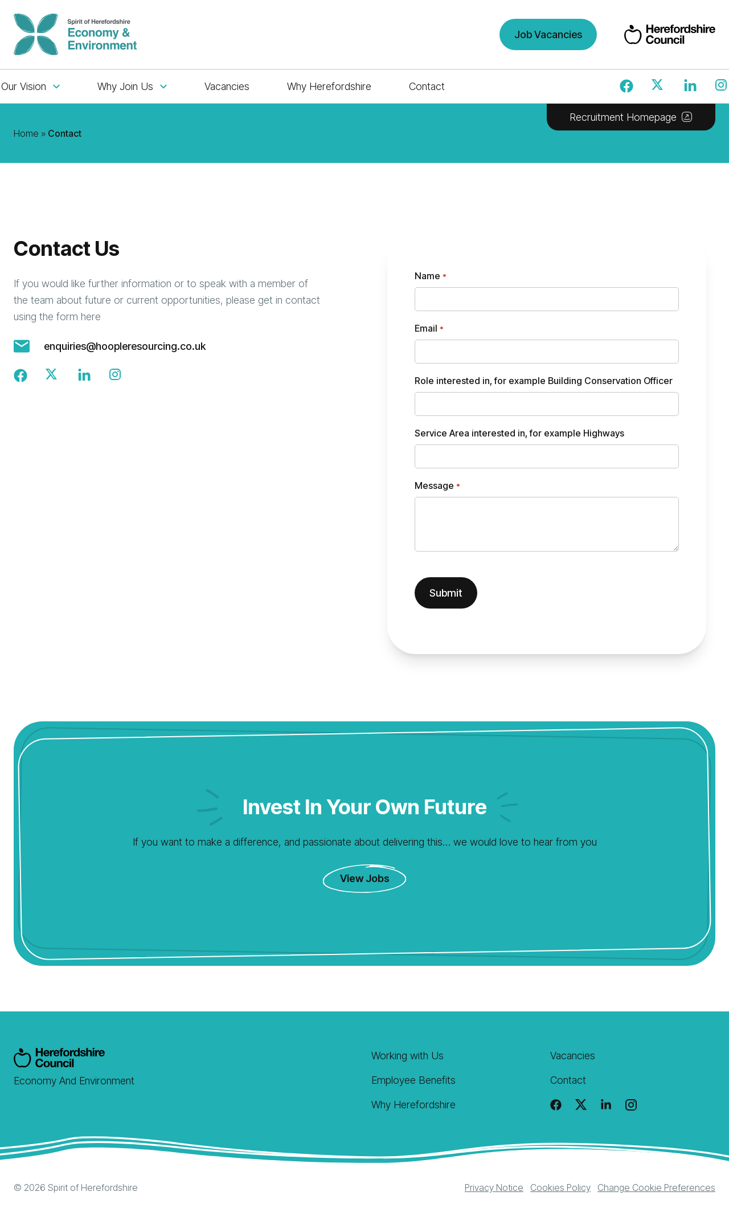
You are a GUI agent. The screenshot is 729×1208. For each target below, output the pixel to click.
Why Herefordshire (329, 86)
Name (430, 276)
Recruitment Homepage (631, 117)
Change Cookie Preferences (656, 1187)
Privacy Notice (494, 1187)
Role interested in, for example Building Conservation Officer (544, 380)
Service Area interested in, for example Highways (519, 433)
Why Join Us (132, 86)
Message (437, 486)
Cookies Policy (560, 1187)
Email (429, 329)
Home (26, 133)
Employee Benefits (413, 1080)
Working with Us (407, 1056)
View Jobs (365, 878)
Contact (427, 86)
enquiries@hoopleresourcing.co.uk (125, 346)
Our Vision (30, 86)
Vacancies (226, 86)
